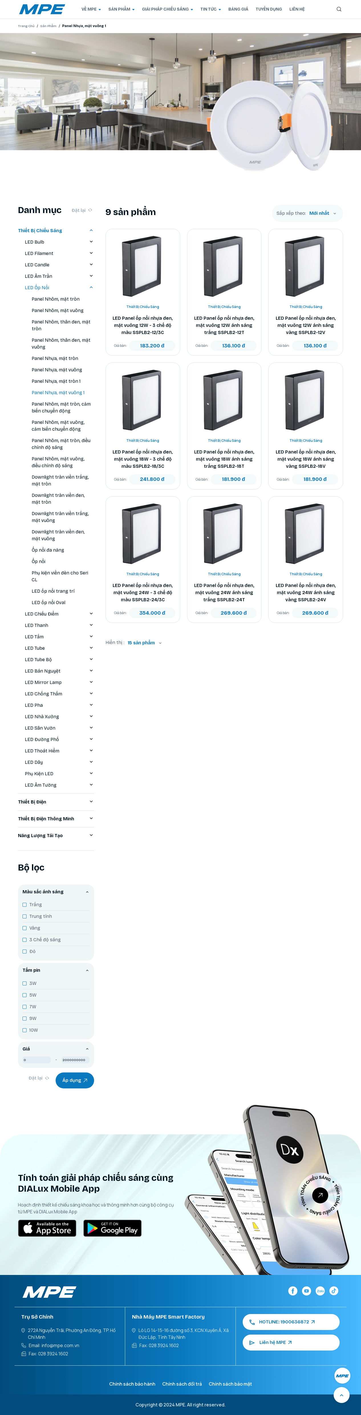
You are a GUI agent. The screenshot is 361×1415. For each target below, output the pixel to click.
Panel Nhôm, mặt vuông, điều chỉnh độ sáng (58, 462)
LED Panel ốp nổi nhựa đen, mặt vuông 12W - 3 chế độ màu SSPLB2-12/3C (143, 325)
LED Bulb (59, 242)
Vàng (34, 928)
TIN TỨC (210, 9)
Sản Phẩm (48, 26)
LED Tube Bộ (59, 659)
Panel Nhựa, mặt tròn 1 (56, 381)
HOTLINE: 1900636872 (282, 1322)
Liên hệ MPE (270, 1342)
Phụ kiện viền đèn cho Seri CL (60, 576)
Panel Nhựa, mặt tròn (55, 358)
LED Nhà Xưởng (59, 716)
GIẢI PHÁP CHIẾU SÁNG (167, 9)
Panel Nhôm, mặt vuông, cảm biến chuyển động (58, 426)
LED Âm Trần (59, 276)
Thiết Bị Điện (56, 802)
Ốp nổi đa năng (48, 550)
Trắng (35, 904)
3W (32, 983)
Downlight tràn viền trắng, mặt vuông (60, 517)
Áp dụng (74, 1080)
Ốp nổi (38, 561)
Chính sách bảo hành (132, 1384)
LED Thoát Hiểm (59, 751)
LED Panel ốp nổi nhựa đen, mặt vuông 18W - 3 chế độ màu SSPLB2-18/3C (143, 459)
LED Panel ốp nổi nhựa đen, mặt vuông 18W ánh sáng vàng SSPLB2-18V (306, 459)
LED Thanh (59, 625)
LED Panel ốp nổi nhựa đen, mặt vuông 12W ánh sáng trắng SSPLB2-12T (224, 325)
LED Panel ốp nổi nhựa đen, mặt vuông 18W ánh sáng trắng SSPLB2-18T (224, 459)
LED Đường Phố (59, 739)
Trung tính (40, 916)
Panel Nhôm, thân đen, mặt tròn (61, 325)
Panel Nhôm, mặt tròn (56, 299)
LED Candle (59, 265)
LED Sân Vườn (59, 728)
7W (32, 1006)
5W (32, 995)
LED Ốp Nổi (59, 287)
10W (33, 1030)
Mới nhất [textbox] (319, 213)
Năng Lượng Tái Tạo (56, 835)
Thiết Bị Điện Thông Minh (56, 818)
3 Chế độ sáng (45, 939)
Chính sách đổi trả (182, 1384)
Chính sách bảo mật (230, 1384)
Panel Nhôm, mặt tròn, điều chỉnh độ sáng (61, 444)
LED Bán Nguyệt (59, 671)
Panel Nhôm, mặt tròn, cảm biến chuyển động (61, 407)
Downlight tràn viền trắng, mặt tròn (60, 480)
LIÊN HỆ (297, 9)
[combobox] (322, 213)
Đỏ (32, 951)
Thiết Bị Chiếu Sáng (56, 230)
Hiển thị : (115, 642)
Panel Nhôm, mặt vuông (58, 310)
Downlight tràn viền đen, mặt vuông (58, 535)
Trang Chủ (26, 26)
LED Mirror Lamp (59, 682)
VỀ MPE (91, 9)
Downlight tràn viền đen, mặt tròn (58, 499)
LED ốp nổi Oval (48, 602)
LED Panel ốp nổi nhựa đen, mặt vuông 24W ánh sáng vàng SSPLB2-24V (306, 592)
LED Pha (59, 705)
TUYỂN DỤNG (269, 9)
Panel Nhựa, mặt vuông (57, 370)
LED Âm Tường (59, 785)
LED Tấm (59, 636)
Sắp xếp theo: (291, 213)
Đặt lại (82, 210)
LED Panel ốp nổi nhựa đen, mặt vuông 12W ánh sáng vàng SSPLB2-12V (306, 325)
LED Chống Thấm (59, 694)
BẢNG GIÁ (238, 9)
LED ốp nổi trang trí (53, 591)
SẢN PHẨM (121, 9)
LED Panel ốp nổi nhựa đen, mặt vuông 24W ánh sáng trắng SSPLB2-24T (224, 592)
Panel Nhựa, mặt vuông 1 (58, 392)
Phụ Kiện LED (59, 773)
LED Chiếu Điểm (59, 614)
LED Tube (59, 648)
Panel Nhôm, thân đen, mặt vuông (61, 343)
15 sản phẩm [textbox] (141, 642)
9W (32, 1018)
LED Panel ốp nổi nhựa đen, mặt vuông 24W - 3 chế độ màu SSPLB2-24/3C (143, 592)
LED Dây (59, 762)
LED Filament (59, 253)
